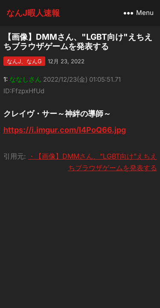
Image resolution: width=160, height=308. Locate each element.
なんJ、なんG (24, 61)
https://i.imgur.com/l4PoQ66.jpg (64, 129)
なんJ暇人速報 (33, 13)
